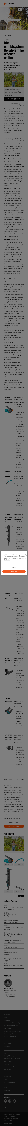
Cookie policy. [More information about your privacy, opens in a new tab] (7, 560)
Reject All (14, 567)
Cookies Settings (14, 563)
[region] (14, 563)
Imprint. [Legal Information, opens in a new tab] (12, 560)
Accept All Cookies (14, 571)
